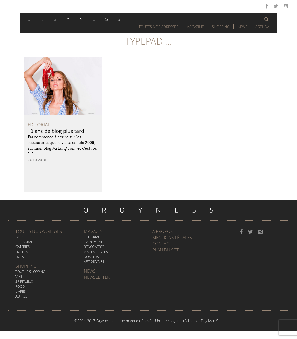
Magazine (195, 26)
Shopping (221, 26)
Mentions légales (172, 237)
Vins (18, 276)
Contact (161, 244)
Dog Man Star (212, 320)
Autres (21, 296)
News (242, 26)
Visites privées (96, 251)
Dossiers (22, 256)
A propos (162, 231)
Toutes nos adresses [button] (158, 26)
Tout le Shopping (30, 271)
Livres (20, 291)
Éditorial (92, 236)
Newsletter (97, 277)
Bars (19, 236)
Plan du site (165, 250)
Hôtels (21, 251)
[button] (266, 19)
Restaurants (26, 241)
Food (20, 286)
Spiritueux (24, 281)
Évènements (94, 241)
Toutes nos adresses (38, 231)
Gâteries (22, 246)
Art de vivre (94, 261)
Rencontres (94, 246)
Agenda (262, 26)
